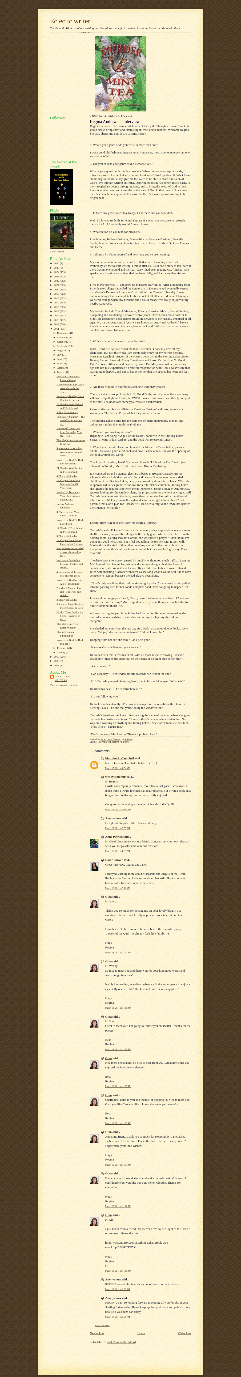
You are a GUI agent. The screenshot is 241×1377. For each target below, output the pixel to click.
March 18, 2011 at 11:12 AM (118, 1086)
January (61, 652)
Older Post (184, 1333)
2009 (57, 660)
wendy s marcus (115, 776)
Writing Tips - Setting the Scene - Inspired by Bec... (69, 616)
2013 (57, 320)
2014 (57, 315)
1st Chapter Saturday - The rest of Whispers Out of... (70, 420)
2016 (57, 307)
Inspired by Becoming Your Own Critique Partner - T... (68, 496)
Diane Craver (114, 860)
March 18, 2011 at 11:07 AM (118, 952)
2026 (57, 263)
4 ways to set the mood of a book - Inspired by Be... (70, 552)
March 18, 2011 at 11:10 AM (118, 1049)
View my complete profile (63, 685)
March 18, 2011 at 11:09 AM (118, 1008)
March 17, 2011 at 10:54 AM (118, 809)
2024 (57, 272)
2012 (57, 324)
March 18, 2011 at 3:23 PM (117, 1289)
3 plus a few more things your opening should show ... (69, 452)
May (60, 363)
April (60, 367)
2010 (57, 656)
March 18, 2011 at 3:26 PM (117, 1317)
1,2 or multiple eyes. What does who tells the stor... (70, 388)
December (63, 333)
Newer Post (97, 1333)
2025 (57, 267)
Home (141, 1333)
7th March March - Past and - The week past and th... (68, 591)
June (60, 359)
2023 (57, 276)
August (61, 350)
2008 (57, 665)
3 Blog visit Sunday (66, 476)
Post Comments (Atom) (121, 1342)
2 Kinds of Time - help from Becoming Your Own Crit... (69, 432)
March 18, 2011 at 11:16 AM (118, 1206)
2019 (57, 293)
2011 (57, 328)
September (63, 345)
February (62, 647)
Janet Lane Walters (63, 678)
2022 (57, 280)
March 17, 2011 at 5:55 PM (117, 828)
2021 (57, 285)
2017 (57, 302)
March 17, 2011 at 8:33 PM (117, 851)
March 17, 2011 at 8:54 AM (117, 768)
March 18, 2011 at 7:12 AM (117, 888)
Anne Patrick (114, 836)
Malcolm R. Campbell (119, 758)
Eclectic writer (70, 21)
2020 (57, 289)
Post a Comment (102, 1325)
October (61, 341)
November (63, 337)
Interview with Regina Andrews (113, 741)
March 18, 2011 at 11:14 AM (118, 1165)
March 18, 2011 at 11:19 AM (118, 1271)
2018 (57, 298)
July (59, 354)
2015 (57, 311)
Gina (108, 896)
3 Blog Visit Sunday (67, 412)
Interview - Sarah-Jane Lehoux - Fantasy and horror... (69, 564)
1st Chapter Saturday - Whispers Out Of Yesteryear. (68, 484)
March (61, 372)
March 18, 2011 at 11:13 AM (118, 1123)
